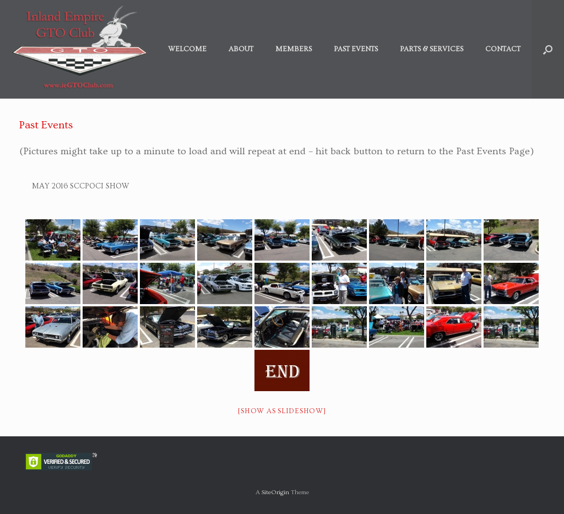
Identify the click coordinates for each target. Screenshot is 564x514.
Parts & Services (431, 49)
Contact (502, 49)
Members (293, 49)
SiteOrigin (275, 492)
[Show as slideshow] (282, 411)
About (241, 49)
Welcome (187, 49)
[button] (548, 49)
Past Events (356, 49)
